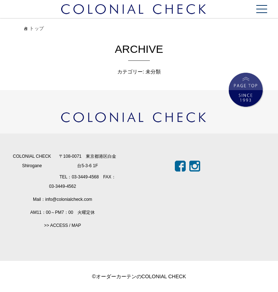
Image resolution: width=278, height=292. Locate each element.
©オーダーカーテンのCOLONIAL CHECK (139, 276)
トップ (33, 29)
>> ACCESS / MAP (62, 225)
